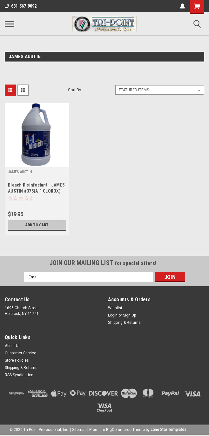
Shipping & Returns (124, 322)
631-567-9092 (21, 6)
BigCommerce (118, 429)
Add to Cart (37, 225)
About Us (13, 346)
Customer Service (20, 353)
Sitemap (79, 429)
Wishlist (115, 308)
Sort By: (75, 89)
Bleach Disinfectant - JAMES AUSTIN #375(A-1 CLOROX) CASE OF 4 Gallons (36, 191)
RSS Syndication (19, 375)
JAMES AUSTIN (20, 172)
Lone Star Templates (168, 429)
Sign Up (129, 315)
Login (113, 315)
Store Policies (17, 360)
